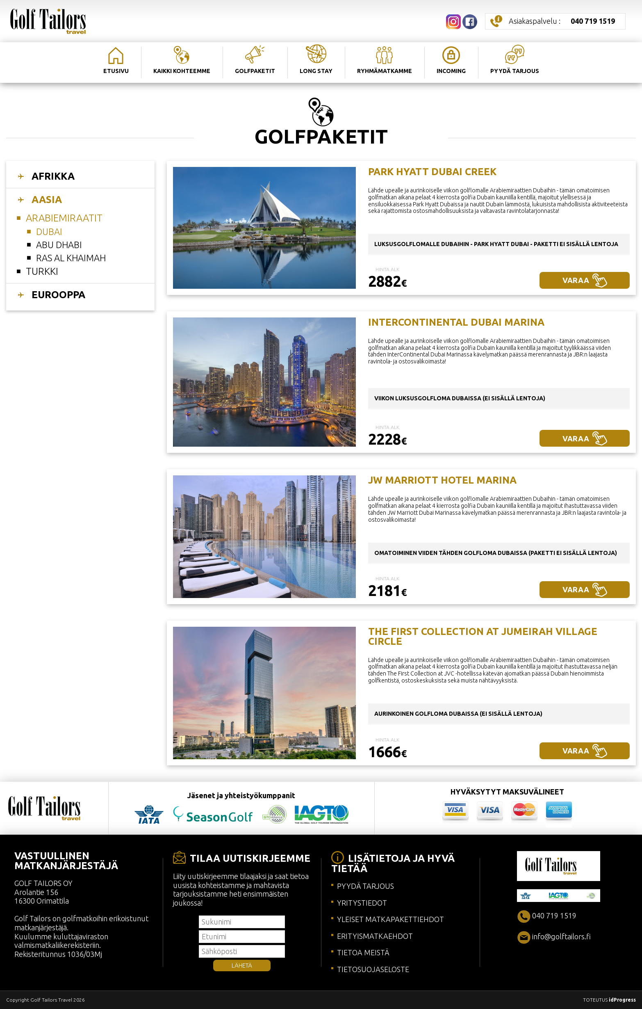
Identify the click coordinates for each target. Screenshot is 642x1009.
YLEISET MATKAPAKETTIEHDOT (390, 919)
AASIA (47, 199)
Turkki (42, 271)
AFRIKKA (53, 176)
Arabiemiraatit (64, 218)
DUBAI (49, 231)
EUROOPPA (58, 294)
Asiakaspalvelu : (562, 21)
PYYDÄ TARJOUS (365, 886)
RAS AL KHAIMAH (71, 258)
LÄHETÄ (242, 965)
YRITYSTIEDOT (362, 903)
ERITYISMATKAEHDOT (375, 936)
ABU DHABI (59, 245)
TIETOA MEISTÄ (363, 952)
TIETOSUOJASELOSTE (373, 969)
